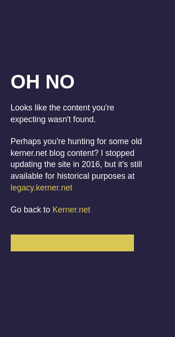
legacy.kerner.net (42, 187)
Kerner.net (71, 209)
